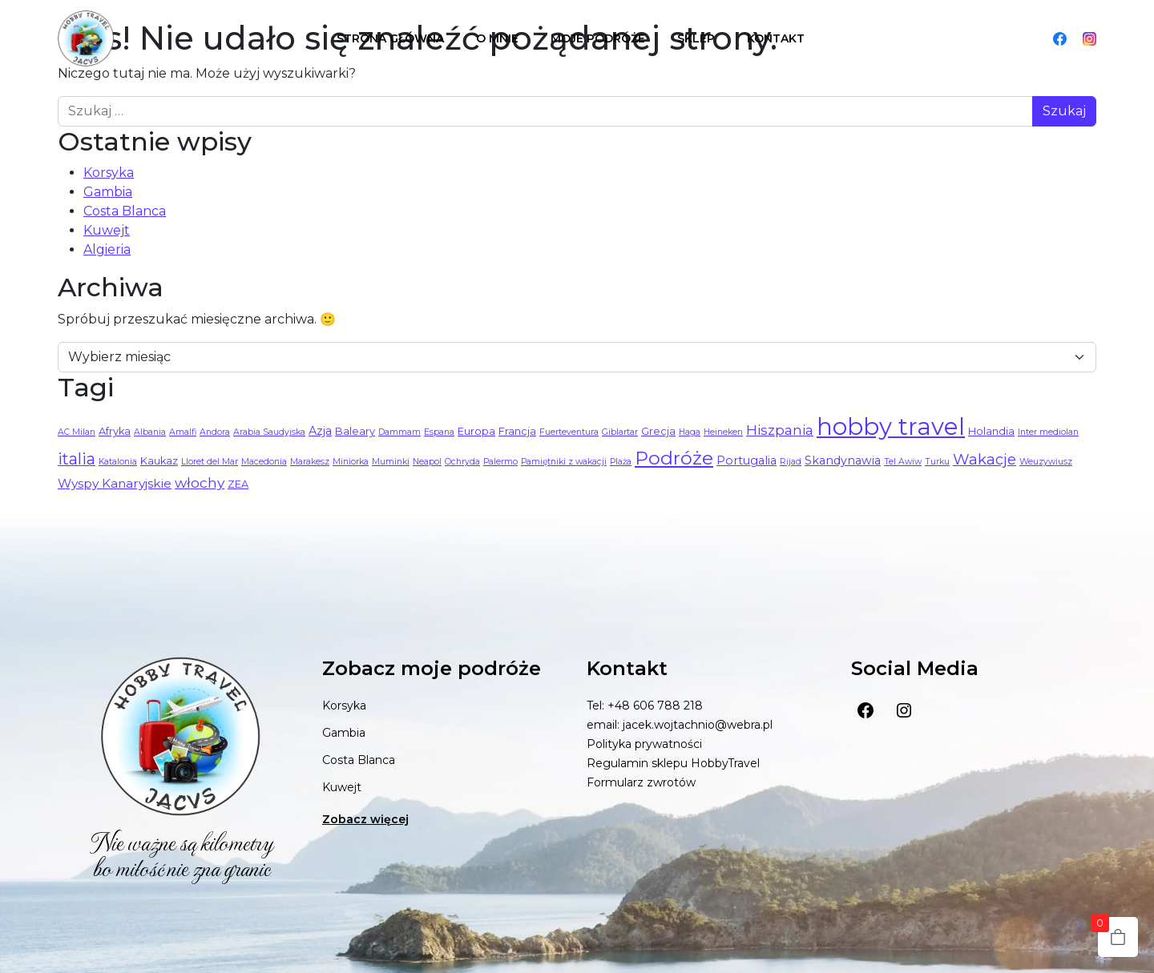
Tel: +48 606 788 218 (645, 705)
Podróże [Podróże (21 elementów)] (674, 457)
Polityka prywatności (644, 744)
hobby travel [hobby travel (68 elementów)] (891, 426)
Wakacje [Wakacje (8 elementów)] (984, 459)
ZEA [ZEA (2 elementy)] (238, 484)
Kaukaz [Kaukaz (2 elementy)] (159, 461)
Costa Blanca (124, 211)
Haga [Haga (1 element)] (689, 432)
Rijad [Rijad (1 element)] (790, 461)
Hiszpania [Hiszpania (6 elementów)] (779, 429)
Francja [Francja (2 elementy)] (517, 431)
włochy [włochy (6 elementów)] (199, 482)
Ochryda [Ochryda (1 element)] (462, 461)
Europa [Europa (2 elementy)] (476, 431)
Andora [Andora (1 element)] (215, 432)
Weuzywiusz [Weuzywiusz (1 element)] (1045, 461)
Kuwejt (106, 230)
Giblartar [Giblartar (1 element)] (620, 432)
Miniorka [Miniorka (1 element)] (351, 461)
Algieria (107, 249)
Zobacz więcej (365, 819)
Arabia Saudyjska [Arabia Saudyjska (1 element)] (269, 432)
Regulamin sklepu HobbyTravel (673, 763)
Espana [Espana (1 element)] (439, 432)
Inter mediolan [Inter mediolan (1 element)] (1048, 432)
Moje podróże (598, 38)
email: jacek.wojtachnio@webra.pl (680, 725)
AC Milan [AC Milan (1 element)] (76, 432)
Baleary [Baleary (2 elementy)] (355, 431)
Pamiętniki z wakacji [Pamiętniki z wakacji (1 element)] (564, 461)
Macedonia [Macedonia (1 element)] (264, 461)
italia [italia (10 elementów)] (76, 458)
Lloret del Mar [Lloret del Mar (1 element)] (209, 461)
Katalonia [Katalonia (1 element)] (118, 461)
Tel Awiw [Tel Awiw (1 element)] (903, 461)
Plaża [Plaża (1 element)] (620, 461)
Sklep (696, 38)
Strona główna (390, 38)
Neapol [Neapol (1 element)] (427, 461)
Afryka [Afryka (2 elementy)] (115, 431)
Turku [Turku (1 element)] (937, 461)
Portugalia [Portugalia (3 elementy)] (746, 460)
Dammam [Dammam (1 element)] (399, 432)
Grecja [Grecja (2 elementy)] (658, 431)
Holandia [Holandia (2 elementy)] (991, 431)
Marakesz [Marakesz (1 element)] (309, 461)
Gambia (107, 191)
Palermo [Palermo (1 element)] (500, 461)
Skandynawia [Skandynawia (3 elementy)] (843, 460)
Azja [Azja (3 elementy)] (320, 431)
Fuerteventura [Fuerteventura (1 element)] (569, 432)
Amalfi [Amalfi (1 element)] (182, 432)
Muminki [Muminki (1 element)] (391, 461)
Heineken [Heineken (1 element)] (723, 432)
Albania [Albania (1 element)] (150, 432)
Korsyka (108, 172)
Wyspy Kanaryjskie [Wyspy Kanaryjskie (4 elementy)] (114, 483)
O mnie (497, 38)
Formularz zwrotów (641, 782)
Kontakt (776, 38)
